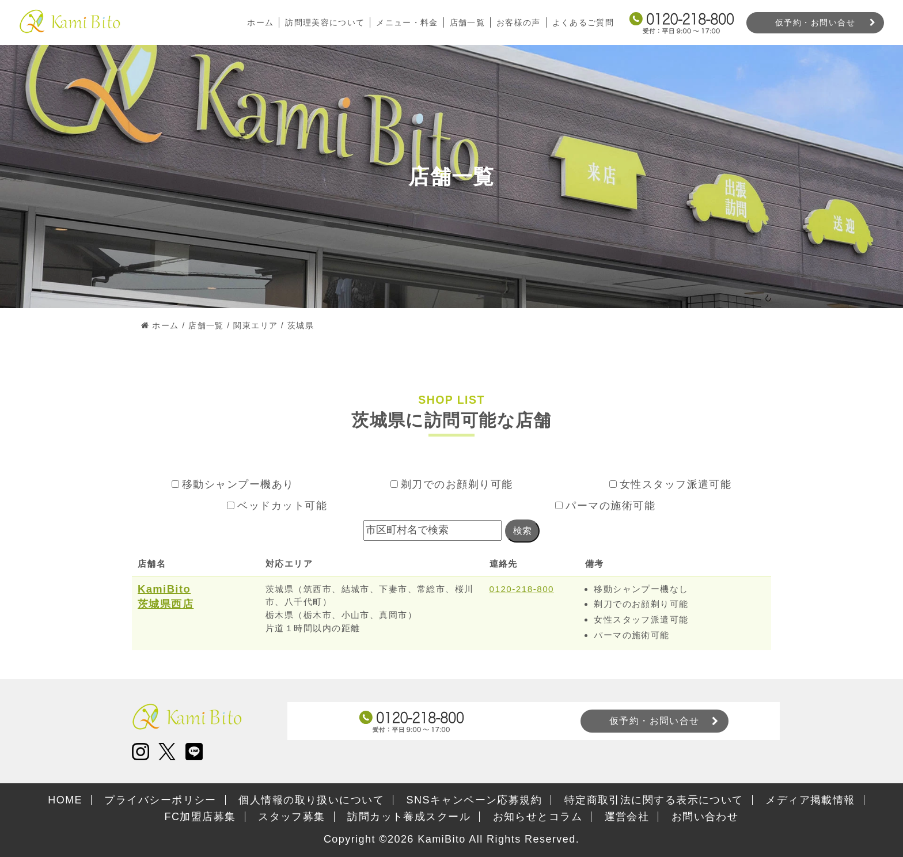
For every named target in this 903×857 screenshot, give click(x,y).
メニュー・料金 (406, 22)
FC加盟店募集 (200, 816)
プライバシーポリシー (160, 800)
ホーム (258, 22)
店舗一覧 (466, 22)
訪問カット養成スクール (409, 816)
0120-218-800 (522, 589)
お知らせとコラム (538, 816)
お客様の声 (518, 22)
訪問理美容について (323, 22)
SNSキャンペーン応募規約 (474, 800)
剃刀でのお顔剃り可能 (451, 484)
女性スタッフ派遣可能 (670, 484)
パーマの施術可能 (605, 505)
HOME (65, 800)
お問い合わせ (705, 816)
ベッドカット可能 (277, 505)
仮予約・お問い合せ (815, 22)
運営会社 (627, 816)
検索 (522, 531)
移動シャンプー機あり (233, 484)
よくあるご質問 (583, 22)
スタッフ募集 (291, 816)
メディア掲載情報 (810, 800)
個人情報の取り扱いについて (311, 800)
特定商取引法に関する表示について (653, 800)
